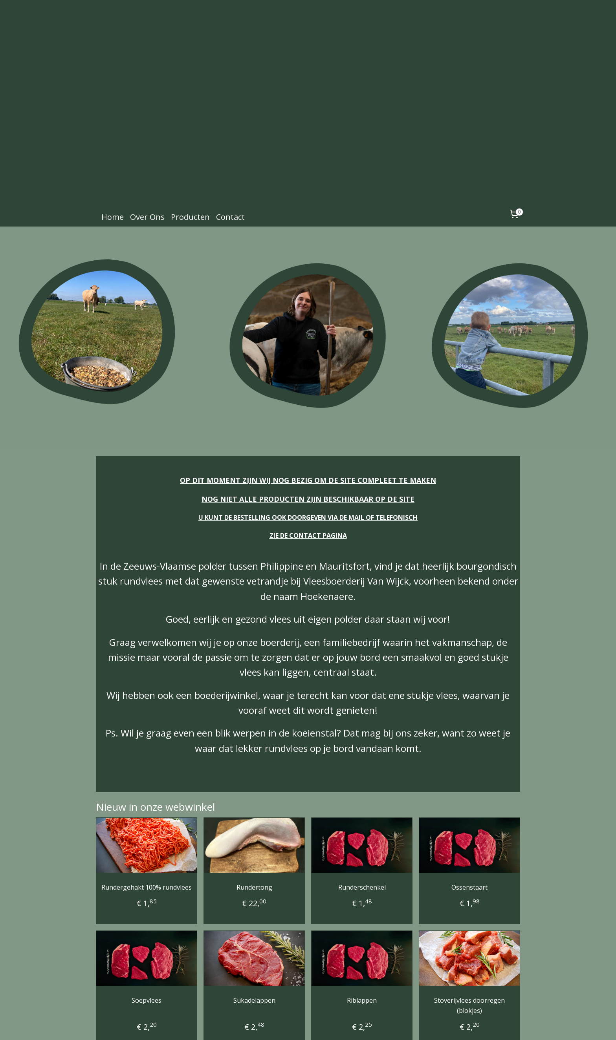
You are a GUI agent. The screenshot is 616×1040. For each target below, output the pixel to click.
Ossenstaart (469, 843)
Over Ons (147, 173)
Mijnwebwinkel (405, 1026)
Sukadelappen (254, 956)
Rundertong (254, 843)
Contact (230, 173)
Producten (190, 173)
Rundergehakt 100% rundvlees (146, 843)
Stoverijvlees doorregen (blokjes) (469, 961)
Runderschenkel (362, 843)
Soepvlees (146, 956)
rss (307, 1026)
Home (112, 173)
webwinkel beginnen (337, 1026)
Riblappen (362, 956)
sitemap (290, 1026)
